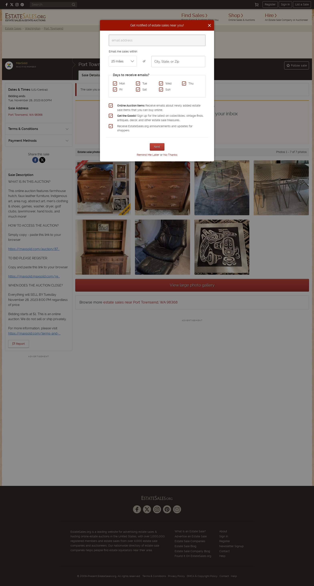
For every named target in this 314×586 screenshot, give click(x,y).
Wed (168, 83)
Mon (122, 83)
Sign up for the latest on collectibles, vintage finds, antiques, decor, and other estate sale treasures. (160, 118)
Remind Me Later (148, 154)
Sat (144, 89)
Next (157, 146)
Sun (167, 89)
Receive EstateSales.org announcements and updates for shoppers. (154, 128)
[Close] (209, 25)
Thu (190, 83)
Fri (120, 89)
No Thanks (170, 154)
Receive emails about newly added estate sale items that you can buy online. (158, 108)
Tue (144, 83)
